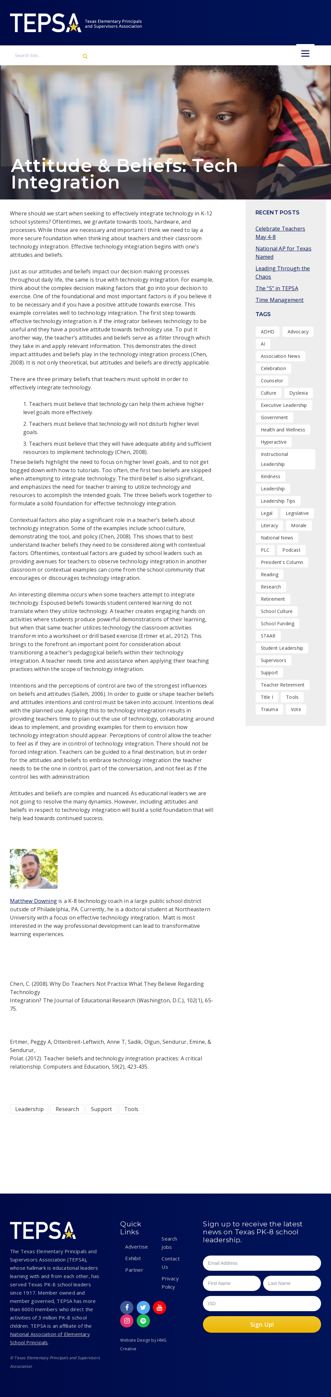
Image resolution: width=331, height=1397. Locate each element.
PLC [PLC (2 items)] (265, 550)
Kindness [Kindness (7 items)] (271, 476)
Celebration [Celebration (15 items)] (273, 368)
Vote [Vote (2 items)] (296, 709)
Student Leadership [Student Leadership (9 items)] (282, 648)
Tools (131, 1109)
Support (101, 1109)
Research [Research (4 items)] (271, 587)
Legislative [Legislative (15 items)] (297, 513)
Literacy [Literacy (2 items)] (269, 525)
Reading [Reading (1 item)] (269, 574)
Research (67, 1109)
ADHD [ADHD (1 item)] (268, 331)
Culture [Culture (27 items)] (268, 393)
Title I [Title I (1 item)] (267, 697)
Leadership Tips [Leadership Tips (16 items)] (278, 501)
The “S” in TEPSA (277, 288)
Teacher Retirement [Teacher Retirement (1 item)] (283, 685)
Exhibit (133, 1258)
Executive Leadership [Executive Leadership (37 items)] (284, 405)
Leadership (29, 1109)
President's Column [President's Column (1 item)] (282, 562)
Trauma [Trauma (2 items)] (269, 709)
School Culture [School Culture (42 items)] (277, 611)
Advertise (136, 1246)
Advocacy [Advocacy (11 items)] (298, 331)
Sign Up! (262, 1324)
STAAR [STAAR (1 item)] (268, 636)
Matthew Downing (33, 901)
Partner (134, 1269)
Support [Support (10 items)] (269, 672)
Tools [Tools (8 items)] (292, 697)
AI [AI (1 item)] (263, 344)
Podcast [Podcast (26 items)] (291, 550)
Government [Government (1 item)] (274, 417)
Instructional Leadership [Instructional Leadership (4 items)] (274, 459)
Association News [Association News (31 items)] (280, 356)
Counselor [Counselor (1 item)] (272, 380)
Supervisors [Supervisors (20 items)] (273, 660)
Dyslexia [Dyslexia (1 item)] (298, 393)
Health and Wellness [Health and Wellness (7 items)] (283, 429)
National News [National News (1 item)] (277, 537)
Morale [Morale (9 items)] (299, 525)
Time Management (280, 300)
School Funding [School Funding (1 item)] (278, 623)
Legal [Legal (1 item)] (267, 513)
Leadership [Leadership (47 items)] (273, 488)
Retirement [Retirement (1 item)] (273, 599)
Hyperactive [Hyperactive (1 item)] (274, 442)
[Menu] (305, 53)
